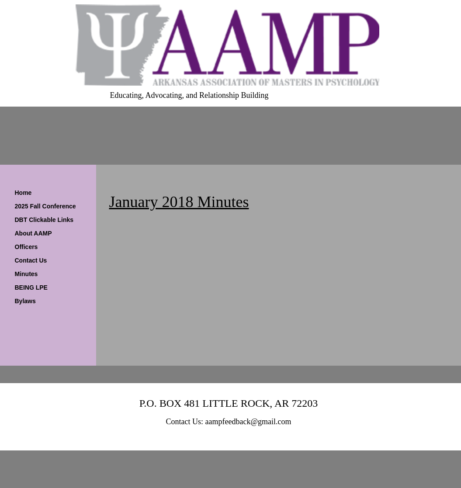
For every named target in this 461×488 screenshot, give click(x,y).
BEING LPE (31, 287)
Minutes (26, 273)
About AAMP (33, 233)
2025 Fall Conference (45, 206)
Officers (26, 246)
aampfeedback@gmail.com (248, 421)
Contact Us (31, 260)
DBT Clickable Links (44, 219)
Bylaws (25, 301)
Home (23, 192)
